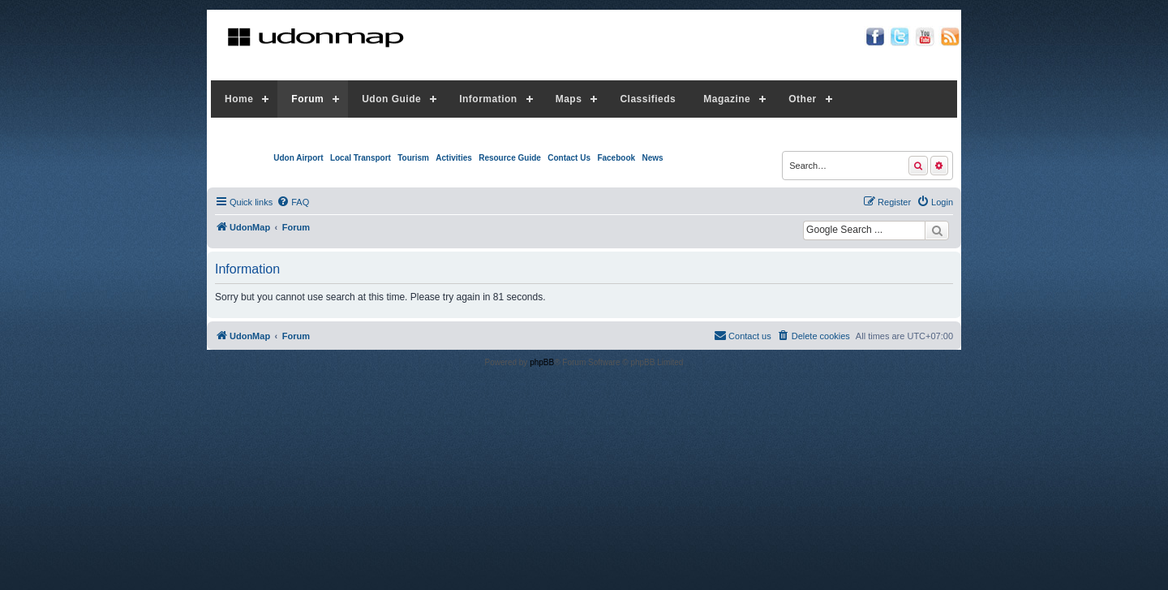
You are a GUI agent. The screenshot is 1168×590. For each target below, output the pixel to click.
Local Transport (360, 157)
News (652, 157)
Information (488, 99)
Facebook (616, 157)
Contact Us (569, 157)
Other (802, 99)
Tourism (413, 157)
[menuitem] (293, 202)
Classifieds (648, 99)
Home (239, 99)
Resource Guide (510, 157)
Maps (569, 99)
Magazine (726, 99)
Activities (453, 157)
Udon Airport (298, 157)
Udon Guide (391, 99)
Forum (307, 99)
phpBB (542, 362)
